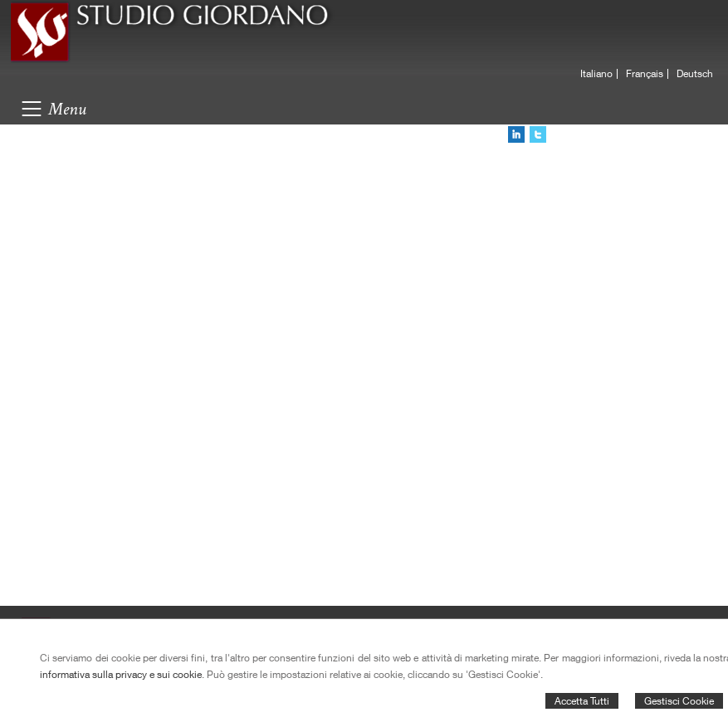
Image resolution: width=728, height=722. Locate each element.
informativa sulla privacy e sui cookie (121, 674)
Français (644, 74)
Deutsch (695, 74)
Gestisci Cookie (679, 701)
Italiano (596, 74)
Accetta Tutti (582, 701)
